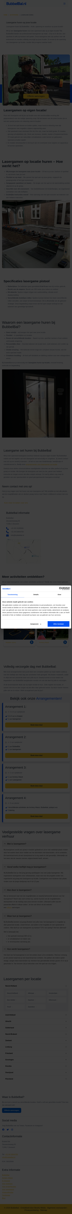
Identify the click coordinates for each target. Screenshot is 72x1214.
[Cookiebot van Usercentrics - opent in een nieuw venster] (61, 588)
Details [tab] (36, 594)
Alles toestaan (58, 624)
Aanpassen (35, 624)
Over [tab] (59, 594)
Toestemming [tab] (13, 594)
